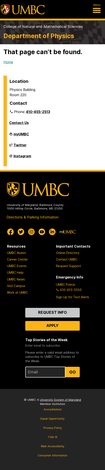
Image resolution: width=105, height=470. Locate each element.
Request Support (68, 266)
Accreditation (53, 409)
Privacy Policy (52, 427)
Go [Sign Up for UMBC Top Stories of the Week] (72, 372)
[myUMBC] (67, 232)
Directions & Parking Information (33, 217)
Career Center (17, 259)
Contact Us (19, 123)
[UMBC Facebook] (10, 232)
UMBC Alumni (16, 253)
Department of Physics (38, 36)
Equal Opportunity (52, 418)
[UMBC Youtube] (42, 232)
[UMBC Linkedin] (52, 232)
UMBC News (16, 279)
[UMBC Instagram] (31, 232)
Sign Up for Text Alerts (72, 297)
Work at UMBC (17, 292)
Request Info (52, 312)
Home (8, 62)
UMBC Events (17, 266)
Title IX (52, 437)
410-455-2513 (38, 112)
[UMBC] (22, 9)
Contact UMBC (66, 259)
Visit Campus (16, 286)
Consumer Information (52, 455)
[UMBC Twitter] (21, 232)
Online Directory (68, 253)
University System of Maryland (60, 399)
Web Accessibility (52, 446)
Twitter (20, 146)
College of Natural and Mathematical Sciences (43, 26)
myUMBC (21, 135)
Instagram (22, 157)
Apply (52, 325)
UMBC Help (15, 272)
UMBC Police (65, 284)
